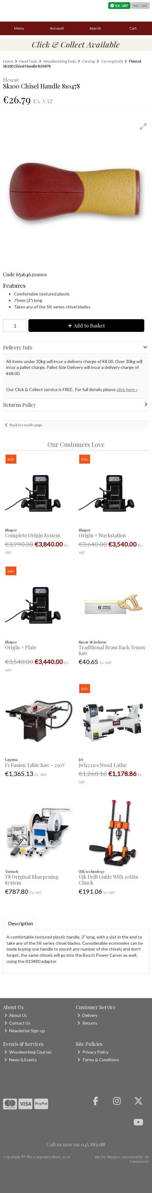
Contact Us (17, 1023)
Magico (114, 1156)
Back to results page (26, 425)
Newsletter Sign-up (24, 1030)
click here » (127, 389)
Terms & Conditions (98, 1059)
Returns (87, 1023)
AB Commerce (139, 1158)
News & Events (20, 1059)
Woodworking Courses (27, 1052)
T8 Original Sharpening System (32, 879)
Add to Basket (86, 325)
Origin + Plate (20, 647)
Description (20, 923)
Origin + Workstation (102, 535)
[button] (143, 126)
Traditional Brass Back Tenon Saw (112, 650)
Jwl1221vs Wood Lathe (102, 765)
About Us (15, 1015)
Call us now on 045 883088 (76, 1144)
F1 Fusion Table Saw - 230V (35, 765)
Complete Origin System (32, 535)
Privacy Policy (93, 1052)
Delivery (87, 1015)
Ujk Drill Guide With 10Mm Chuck (108, 879)
